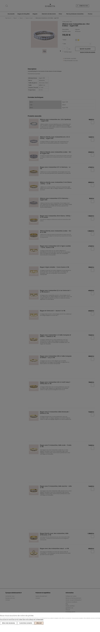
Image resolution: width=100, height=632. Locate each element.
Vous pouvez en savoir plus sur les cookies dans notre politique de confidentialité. (22, 619)
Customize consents (25, 623)
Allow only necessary (8, 623)
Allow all (38, 623)
